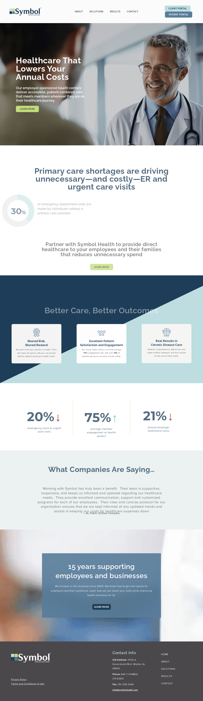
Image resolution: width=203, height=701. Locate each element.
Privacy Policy (19, 679)
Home (164, 654)
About (79, 11)
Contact (132, 11)
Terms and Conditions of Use (27, 683)
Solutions (96, 11)
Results (115, 11)
